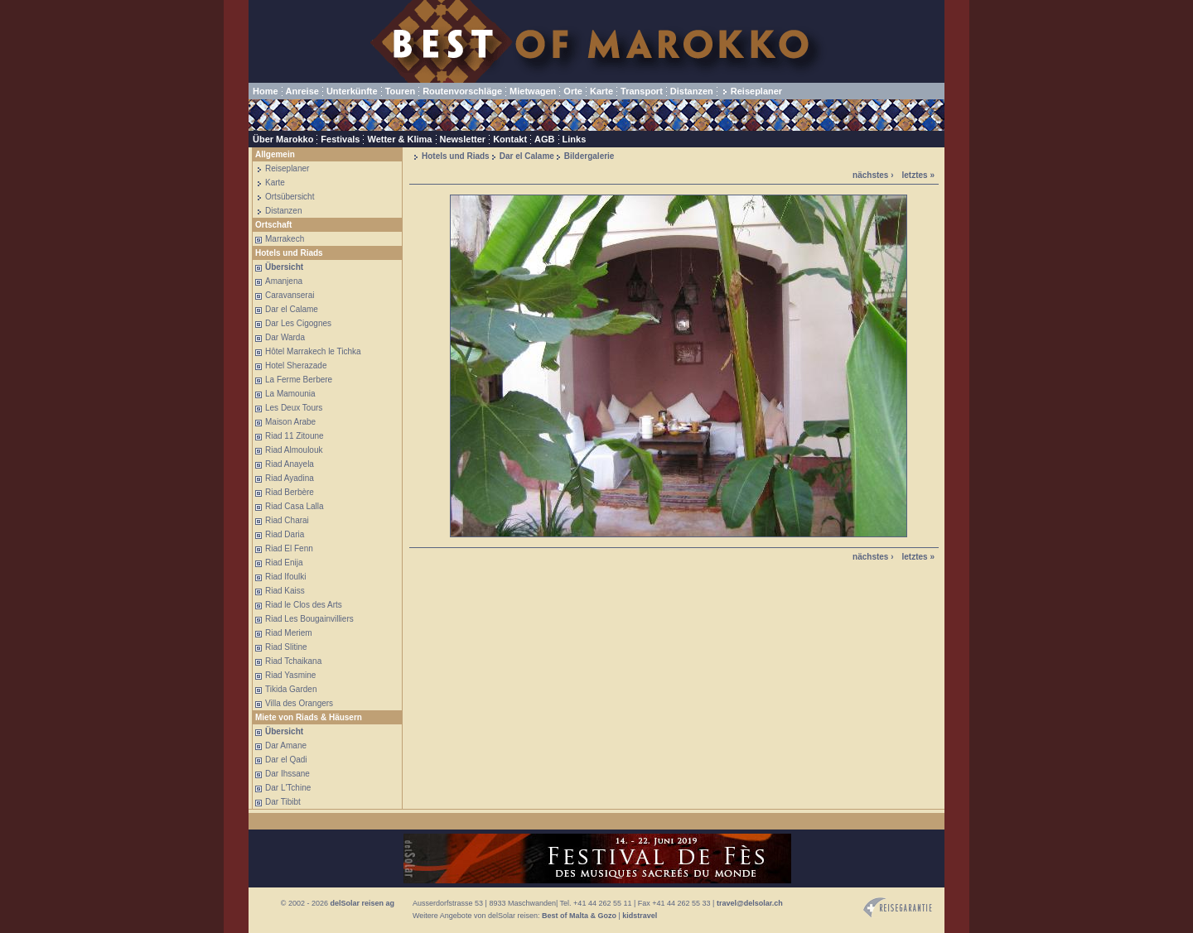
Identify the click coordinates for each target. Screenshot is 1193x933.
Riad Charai (287, 520)
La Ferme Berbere (298, 379)
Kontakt (510, 139)
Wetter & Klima (399, 139)
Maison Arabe (290, 421)
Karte (601, 91)
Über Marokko (283, 139)
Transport (642, 91)
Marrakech (284, 238)
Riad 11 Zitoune (294, 435)
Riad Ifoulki (285, 576)
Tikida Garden (290, 689)
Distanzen (691, 91)
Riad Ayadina (289, 478)
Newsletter (463, 139)
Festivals (340, 139)
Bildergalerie (589, 156)
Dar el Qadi (286, 759)
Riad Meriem (288, 632)
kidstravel (639, 915)
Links (575, 139)
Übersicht (284, 267)
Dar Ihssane (287, 773)
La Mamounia (290, 393)
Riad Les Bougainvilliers (309, 618)
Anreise (302, 91)
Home (265, 91)
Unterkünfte (352, 91)
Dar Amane (286, 745)
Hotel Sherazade (296, 365)
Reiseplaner (756, 91)
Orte (572, 91)
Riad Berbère (289, 492)
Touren (400, 91)
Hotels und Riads (456, 156)
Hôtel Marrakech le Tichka (313, 351)
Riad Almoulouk (293, 449)
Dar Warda (285, 337)
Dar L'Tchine (288, 787)
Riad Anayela (289, 464)
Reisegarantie (897, 907)
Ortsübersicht (289, 196)
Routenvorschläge (462, 91)
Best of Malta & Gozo (579, 915)
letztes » (918, 175)
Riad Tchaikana (293, 661)
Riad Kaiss (285, 590)
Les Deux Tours (293, 407)
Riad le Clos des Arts (303, 604)
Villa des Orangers (299, 703)
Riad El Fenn (289, 548)
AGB (544, 139)
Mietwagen (533, 91)
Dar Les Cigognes (298, 323)
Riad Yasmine (290, 675)
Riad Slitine (286, 647)
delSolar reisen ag (362, 903)
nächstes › (872, 175)
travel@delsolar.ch (750, 903)
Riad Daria (284, 534)
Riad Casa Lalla (294, 506)
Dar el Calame (291, 309)
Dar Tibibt (283, 801)
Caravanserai (289, 295)
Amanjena (283, 281)
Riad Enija (284, 562)
